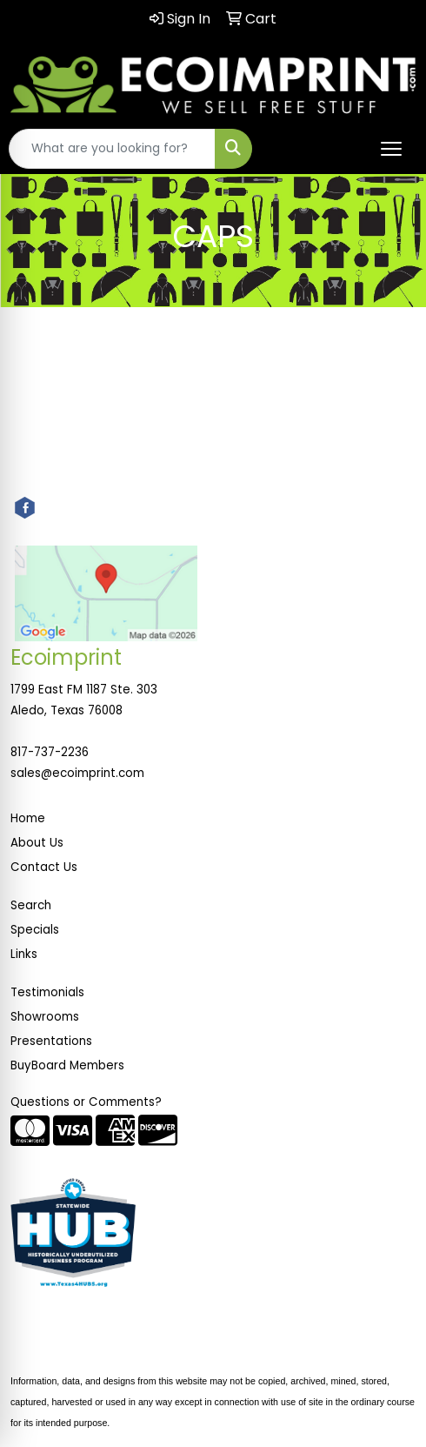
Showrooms (44, 1016)
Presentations (51, 1041)
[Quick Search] (112, 149)
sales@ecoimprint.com (77, 773)
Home (27, 818)
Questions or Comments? (86, 1102)
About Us (36, 842)
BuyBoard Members (67, 1065)
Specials (34, 929)
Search (30, 905)
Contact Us (43, 867)
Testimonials (47, 992)
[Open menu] (391, 148)
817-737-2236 (49, 752)
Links (23, 954)
